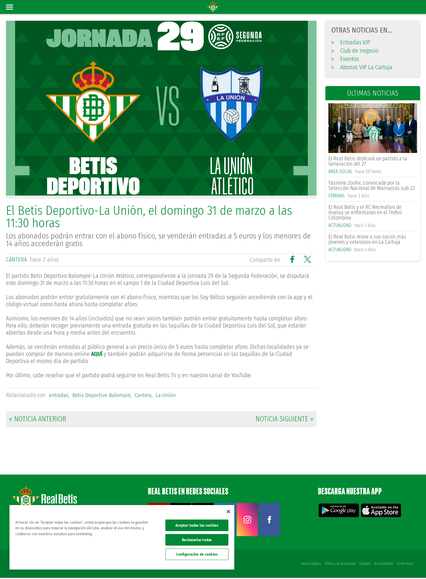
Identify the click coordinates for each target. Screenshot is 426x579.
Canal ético (405, 565)
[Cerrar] (228, 511)
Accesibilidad (383, 565)
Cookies (364, 565)
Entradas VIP (350, 42)
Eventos (345, 59)
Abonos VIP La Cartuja (361, 67)
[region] (121, 537)
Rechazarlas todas (197, 540)
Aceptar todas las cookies (196, 525)
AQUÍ (97, 353)
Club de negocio (354, 50)
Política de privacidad (339, 565)
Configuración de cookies (197, 554)
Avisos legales (310, 565)
